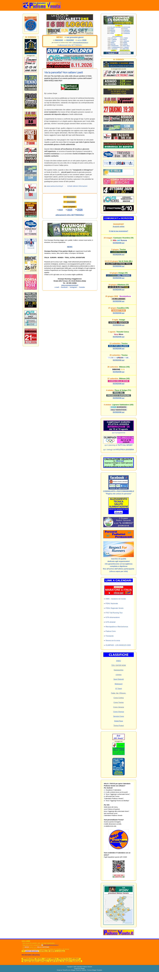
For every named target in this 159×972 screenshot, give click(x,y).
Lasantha (83, 970)
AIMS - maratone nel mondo (116, 599)
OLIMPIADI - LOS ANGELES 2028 (118, 645)
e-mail (57, 287)
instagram (73, 287)
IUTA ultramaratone (113, 617)
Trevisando (110, 636)
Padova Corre (111, 631)
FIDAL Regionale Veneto (115, 608)
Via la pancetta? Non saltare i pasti (63, 72)
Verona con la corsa (113, 640)
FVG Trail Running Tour (114, 613)
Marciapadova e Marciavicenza (117, 626)
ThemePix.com (66, 970)
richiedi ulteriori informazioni (77, 186)
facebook (64, 287)
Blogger (83, 968)
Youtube (82, 287)
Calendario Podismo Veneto (83, 966)
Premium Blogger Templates (94, 970)
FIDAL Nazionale (112, 603)
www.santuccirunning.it (55, 186)
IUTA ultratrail (110, 622)
